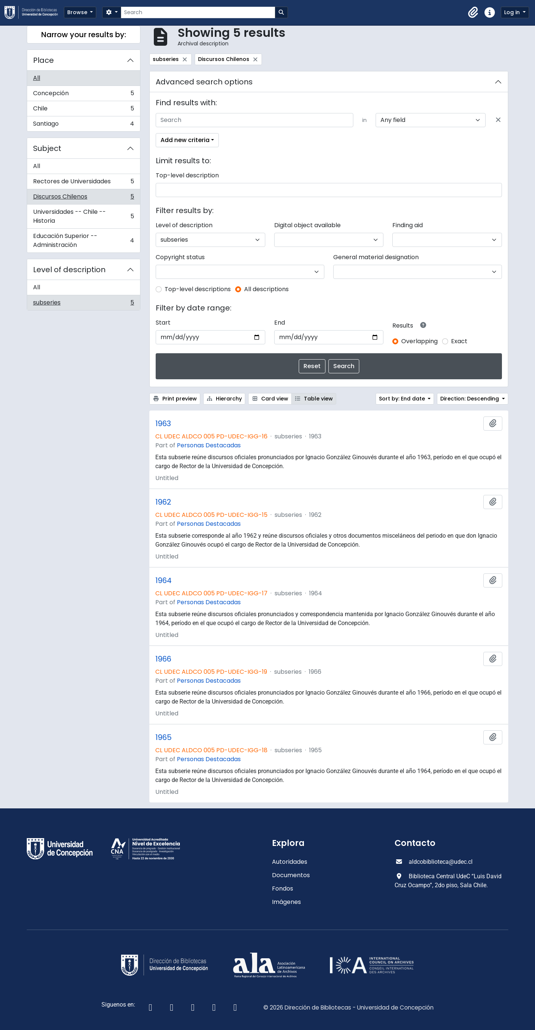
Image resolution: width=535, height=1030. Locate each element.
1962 (163, 502)
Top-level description (187, 175)
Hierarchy (224, 398)
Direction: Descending (470, 398)
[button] (473, 12)
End (279, 322)
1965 (163, 737)
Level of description (69, 269)
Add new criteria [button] (185, 140)
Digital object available (307, 225)
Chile (83, 110)
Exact (459, 341)
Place (43, 60)
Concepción (83, 95)
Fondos (282, 888)
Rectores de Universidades (83, 183)
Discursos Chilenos (83, 198)
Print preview (175, 398)
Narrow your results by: (83, 34)
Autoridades (289, 861)
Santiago (83, 125)
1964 (163, 580)
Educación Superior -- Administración (83, 240)
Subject (47, 148)
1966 (163, 658)
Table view (314, 398)
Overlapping (419, 341)
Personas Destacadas (209, 445)
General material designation (376, 257)
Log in (512, 12)
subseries (83, 304)
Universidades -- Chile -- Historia (83, 216)
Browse (78, 12)
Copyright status (180, 257)
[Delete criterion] (498, 120)
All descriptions (266, 289)
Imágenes (286, 902)
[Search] (198, 12)
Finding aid (407, 225)
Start (163, 322)
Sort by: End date (403, 398)
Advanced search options (204, 82)
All (36, 78)
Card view (270, 398)
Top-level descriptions (198, 289)
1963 (163, 423)
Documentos (291, 875)
